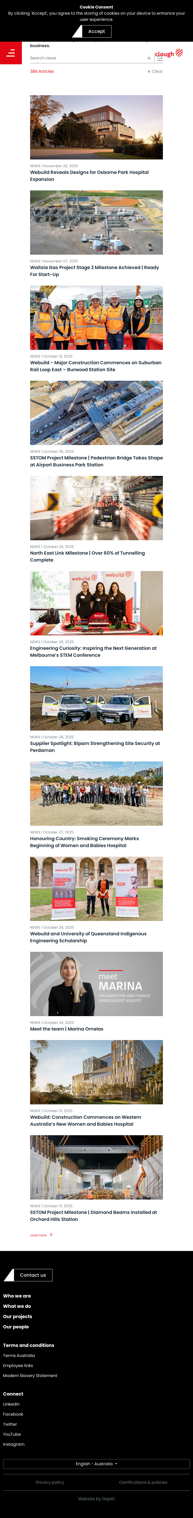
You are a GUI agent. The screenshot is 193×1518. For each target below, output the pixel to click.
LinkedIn (11, 1404)
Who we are (17, 1296)
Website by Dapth (96, 1499)
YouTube (12, 1434)
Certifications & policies (143, 1482)
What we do (17, 1306)
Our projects (17, 1316)
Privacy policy (50, 1482)
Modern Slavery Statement (30, 1376)
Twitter (10, 1424)
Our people (16, 1327)
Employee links (18, 1366)
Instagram (13, 1444)
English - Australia (95, 1464)
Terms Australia (19, 1356)
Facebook (13, 1414)
